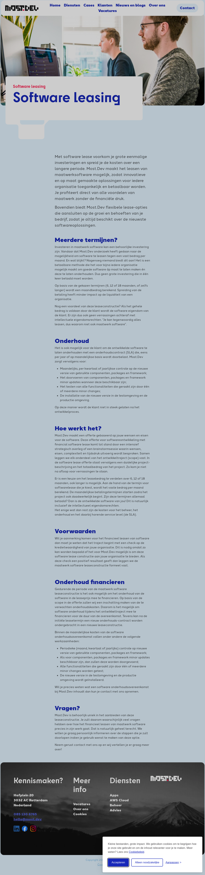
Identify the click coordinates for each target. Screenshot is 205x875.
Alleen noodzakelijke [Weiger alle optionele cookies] (147, 862)
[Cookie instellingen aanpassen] (173, 862)
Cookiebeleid (136, 852)
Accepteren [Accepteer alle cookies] (118, 862)
